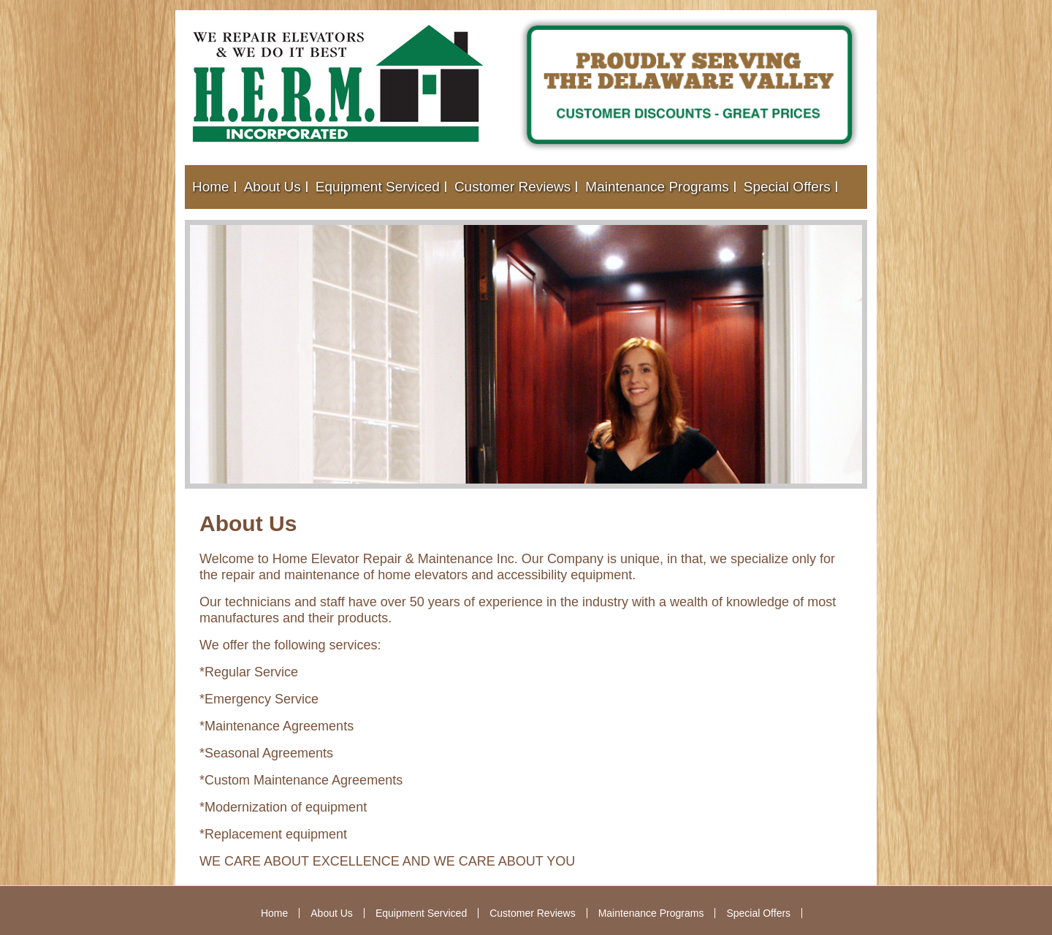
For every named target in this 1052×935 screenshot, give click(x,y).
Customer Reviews (512, 186)
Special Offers (787, 186)
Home (210, 186)
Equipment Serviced (378, 186)
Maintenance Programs (656, 186)
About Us (272, 186)
